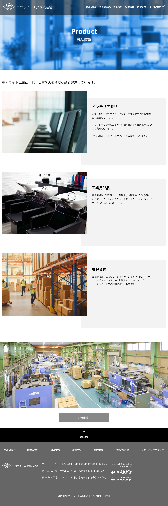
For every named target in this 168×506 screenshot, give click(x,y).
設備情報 (84, 417)
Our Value (9, 450)
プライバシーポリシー (152, 450)
